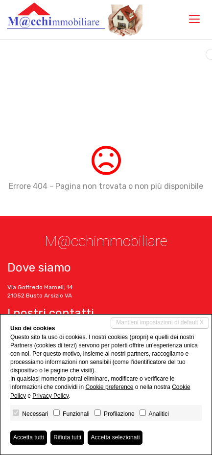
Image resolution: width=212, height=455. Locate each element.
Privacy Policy (50, 395)
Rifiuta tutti (67, 437)
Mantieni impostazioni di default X (160, 322)
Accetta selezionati (115, 437)
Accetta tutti (28, 437)
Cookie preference (109, 387)
